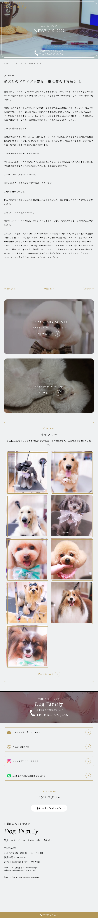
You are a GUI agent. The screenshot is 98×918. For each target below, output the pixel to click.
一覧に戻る (49, 288)
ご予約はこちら (50, 914)
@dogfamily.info (49, 808)
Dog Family (17, 5)
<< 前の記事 (10, 288)
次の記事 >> (88, 288)
